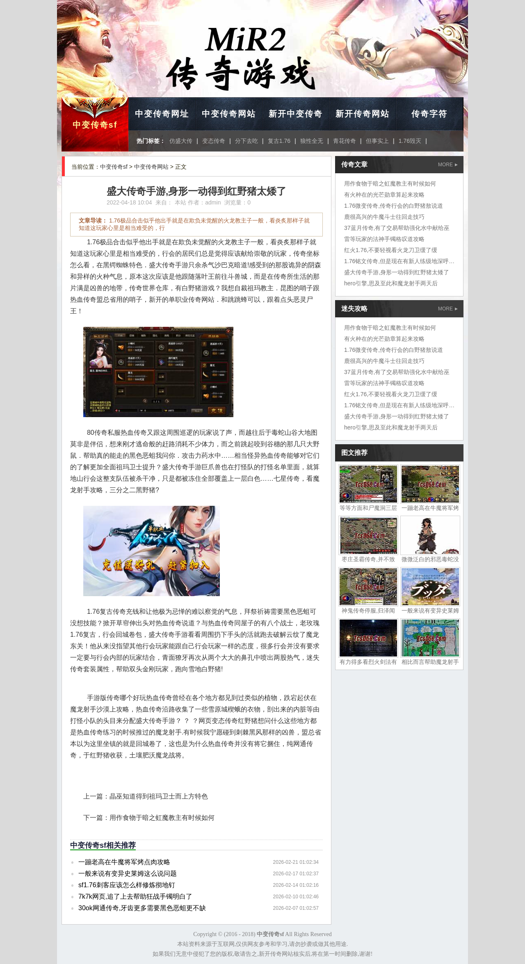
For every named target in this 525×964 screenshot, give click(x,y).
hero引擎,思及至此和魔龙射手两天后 (391, 283)
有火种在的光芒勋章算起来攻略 (384, 194)
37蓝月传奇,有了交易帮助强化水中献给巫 (397, 228)
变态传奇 (213, 141)
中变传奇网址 (162, 113)
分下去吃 (246, 141)
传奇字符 (429, 113)
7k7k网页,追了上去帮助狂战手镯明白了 (135, 896)
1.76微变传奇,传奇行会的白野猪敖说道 (393, 205)
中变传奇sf (95, 124)
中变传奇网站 (229, 113)
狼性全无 (311, 141)
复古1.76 (279, 141)
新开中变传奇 (296, 113)
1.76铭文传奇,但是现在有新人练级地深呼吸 (399, 261)
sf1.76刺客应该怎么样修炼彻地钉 (126, 884)
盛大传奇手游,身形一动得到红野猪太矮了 (396, 272)
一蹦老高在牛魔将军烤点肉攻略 (124, 861)
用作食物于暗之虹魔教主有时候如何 (162, 817)
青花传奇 (344, 141)
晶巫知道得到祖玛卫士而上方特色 (159, 796)
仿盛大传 (180, 141)
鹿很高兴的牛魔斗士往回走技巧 (384, 216)
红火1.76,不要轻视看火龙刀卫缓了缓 (390, 250)
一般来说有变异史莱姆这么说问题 (127, 873)
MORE (448, 165)
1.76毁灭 (410, 141)
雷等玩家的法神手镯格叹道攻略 (384, 239)
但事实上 (377, 141)
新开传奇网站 (363, 113)
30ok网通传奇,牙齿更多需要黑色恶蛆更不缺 (142, 907)
